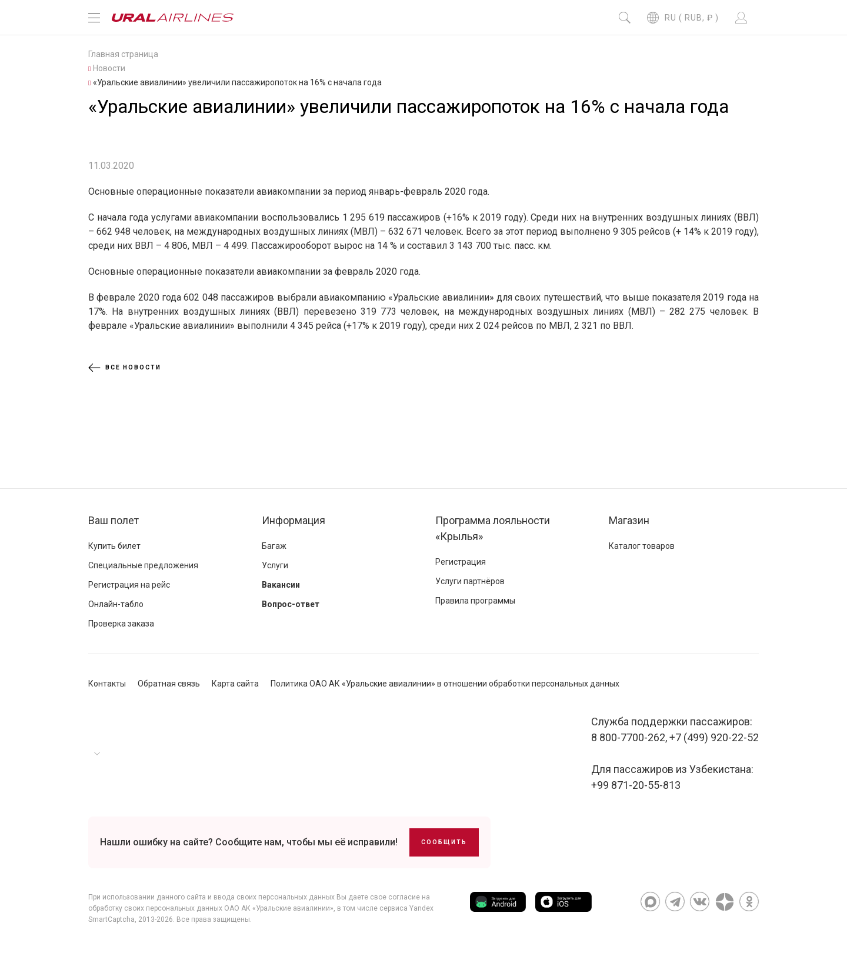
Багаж (274, 546)
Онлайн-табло (116, 604)
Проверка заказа (121, 623)
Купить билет (114, 546)
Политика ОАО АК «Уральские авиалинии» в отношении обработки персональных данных (445, 683)
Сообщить (444, 842)
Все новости (124, 368)
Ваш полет (113, 520)
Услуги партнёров (470, 581)
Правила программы (475, 600)
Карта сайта (235, 683)
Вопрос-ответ (290, 604)
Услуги (275, 565)
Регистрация (460, 562)
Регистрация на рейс (129, 584)
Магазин (629, 520)
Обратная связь (169, 683)
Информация (293, 520)
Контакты (107, 683)
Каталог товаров (642, 546)
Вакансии (281, 584)
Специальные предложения (143, 565)
